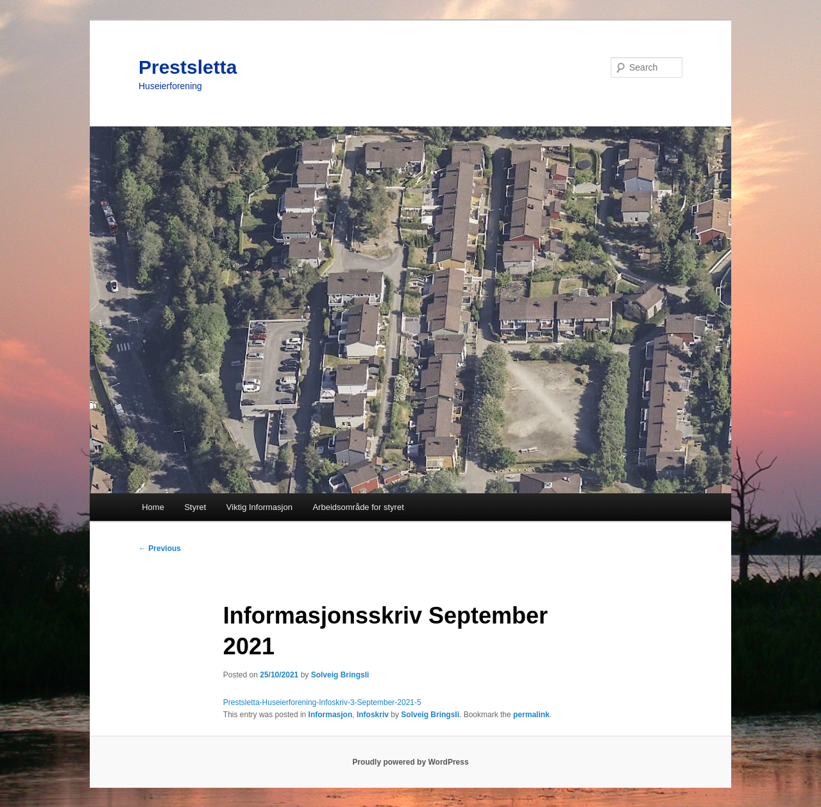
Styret (195, 507)
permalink (531, 714)
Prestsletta (188, 67)
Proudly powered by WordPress (410, 762)
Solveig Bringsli (340, 674)
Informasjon (331, 714)
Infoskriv (373, 714)
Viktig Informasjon (259, 507)
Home (153, 507)
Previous (160, 548)
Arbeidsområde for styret (357, 507)
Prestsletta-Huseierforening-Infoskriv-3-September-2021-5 (322, 702)
